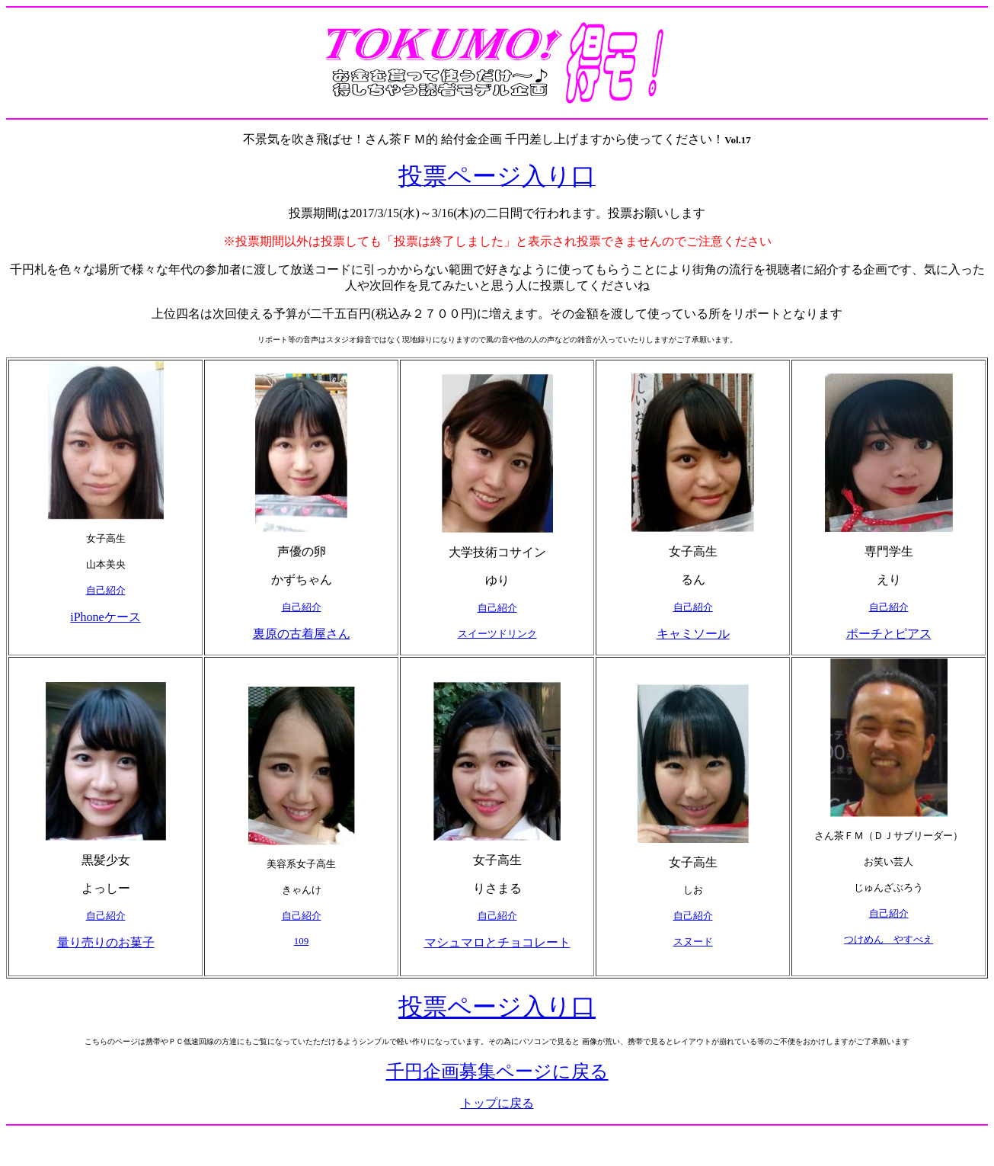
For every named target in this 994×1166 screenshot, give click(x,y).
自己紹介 (106, 590)
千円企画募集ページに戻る (497, 1071)
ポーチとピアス (889, 633)
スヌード (693, 941)
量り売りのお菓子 (106, 942)
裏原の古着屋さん (301, 633)
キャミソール (693, 633)
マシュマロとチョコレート (497, 942)
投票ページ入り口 (497, 1006)
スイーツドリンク (497, 633)
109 (301, 941)
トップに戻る (497, 1103)
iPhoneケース (105, 616)
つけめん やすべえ (888, 939)
